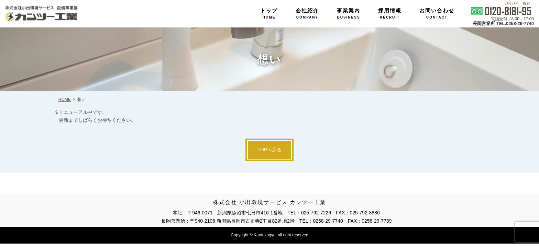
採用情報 (390, 13)
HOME (64, 99)
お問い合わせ (436, 13)
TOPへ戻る (269, 149)
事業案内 (348, 13)
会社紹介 (307, 13)
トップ (269, 13)
